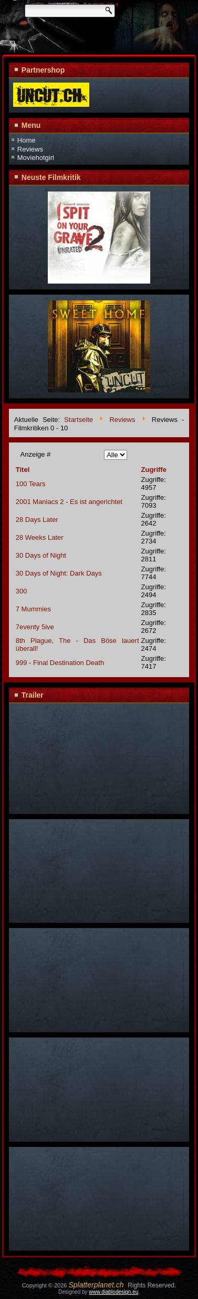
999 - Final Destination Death (60, 663)
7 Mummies (33, 609)
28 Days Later (37, 519)
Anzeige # (35, 454)
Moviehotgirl (35, 158)
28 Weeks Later (40, 537)
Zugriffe (153, 470)
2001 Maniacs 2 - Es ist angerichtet (69, 502)
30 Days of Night (41, 555)
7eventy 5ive (35, 627)
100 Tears (31, 484)
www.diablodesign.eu (113, 1292)
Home (26, 140)
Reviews (30, 149)
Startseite (78, 420)
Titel (23, 470)
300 (21, 591)
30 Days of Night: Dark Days (59, 573)
